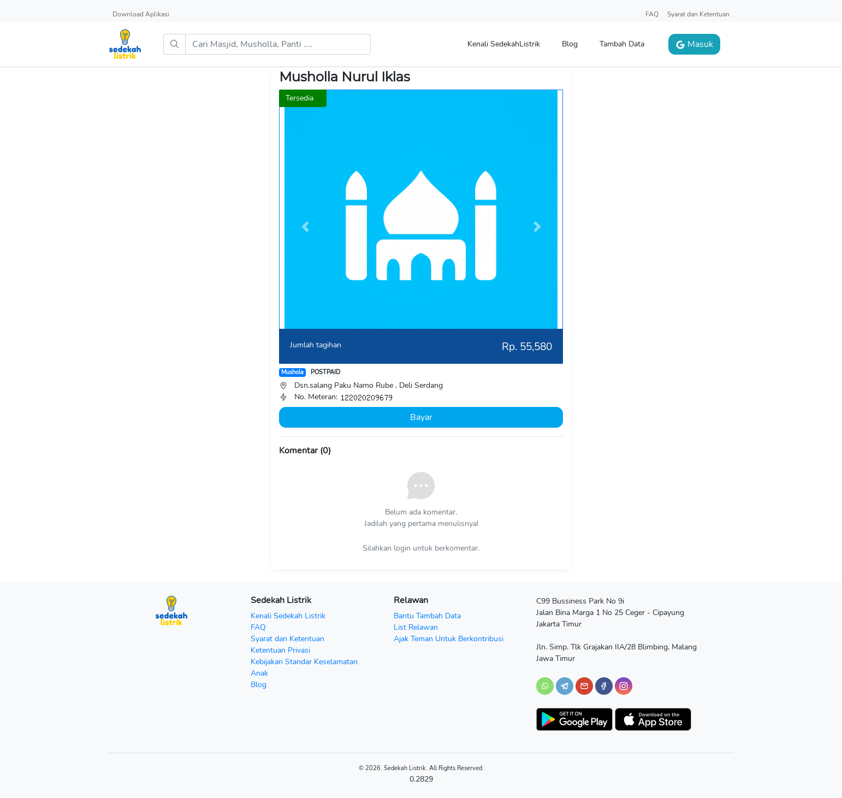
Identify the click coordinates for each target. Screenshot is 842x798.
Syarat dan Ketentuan (698, 14)
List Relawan (416, 627)
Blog (570, 44)
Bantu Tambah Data (427, 616)
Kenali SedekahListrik (503, 44)
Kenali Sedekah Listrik (288, 616)
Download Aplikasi (140, 14)
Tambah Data (622, 44)
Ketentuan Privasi (280, 650)
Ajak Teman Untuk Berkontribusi (448, 639)
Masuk (694, 44)
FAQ (652, 14)
